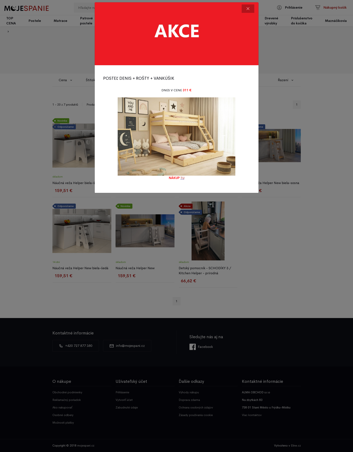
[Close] (248, 8)
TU (182, 178)
